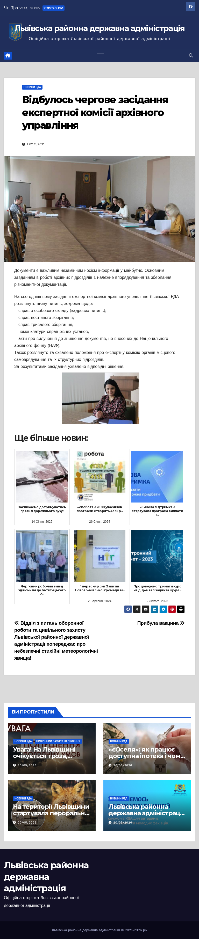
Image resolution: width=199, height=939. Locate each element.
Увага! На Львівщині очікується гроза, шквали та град (44, 756)
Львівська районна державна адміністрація (100, 28)
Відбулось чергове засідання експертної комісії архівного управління (95, 112)
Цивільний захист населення (58, 741)
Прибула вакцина (161, 623)
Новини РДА (32, 87)
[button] (191, 55)
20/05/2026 (27, 765)
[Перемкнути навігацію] (100, 55)
